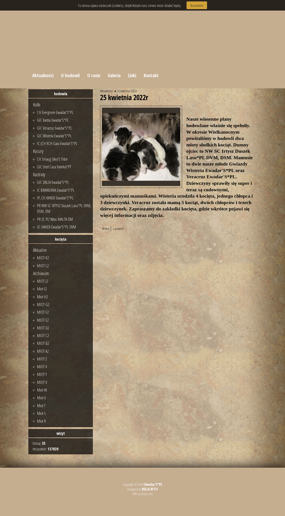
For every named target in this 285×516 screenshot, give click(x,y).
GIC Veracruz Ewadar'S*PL (54, 128)
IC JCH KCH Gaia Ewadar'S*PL (57, 143)
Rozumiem (196, 5)
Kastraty (39, 174)
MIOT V (42, 382)
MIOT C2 (43, 335)
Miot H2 (42, 297)
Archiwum (41, 273)
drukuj (105, 228)
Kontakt (151, 75)
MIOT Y (42, 374)
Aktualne (40, 250)
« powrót (118, 228)
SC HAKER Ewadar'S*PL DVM (56, 227)
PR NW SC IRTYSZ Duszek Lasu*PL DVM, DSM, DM (64, 208)
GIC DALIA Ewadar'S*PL (53, 182)
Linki (132, 75)
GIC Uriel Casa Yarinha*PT (54, 167)
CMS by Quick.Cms (142, 493)
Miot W (42, 390)
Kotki (36, 104)
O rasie (93, 75)
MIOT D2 (43, 328)
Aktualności (43, 75)
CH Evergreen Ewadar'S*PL (55, 112)
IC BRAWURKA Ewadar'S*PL (55, 190)
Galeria (114, 75)
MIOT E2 (43, 320)
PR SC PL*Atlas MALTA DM (55, 219)
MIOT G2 (43, 304)
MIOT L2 (43, 265)
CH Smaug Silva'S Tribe (52, 159)
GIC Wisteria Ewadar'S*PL (54, 135)
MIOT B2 (43, 343)
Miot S (41, 413)
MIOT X (42, 366)
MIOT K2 (43, 258)
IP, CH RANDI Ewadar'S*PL (55, 198)
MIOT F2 (43, 312)
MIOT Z (42, 359)
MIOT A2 (43, 351)
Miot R (41, 421)
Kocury (38, 151)
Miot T (41, 405)
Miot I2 (42, 289)
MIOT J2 (42, 281)
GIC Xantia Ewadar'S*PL (53, 120)
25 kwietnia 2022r (127, 91)
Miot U (41, 397)
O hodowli (70, 75)
